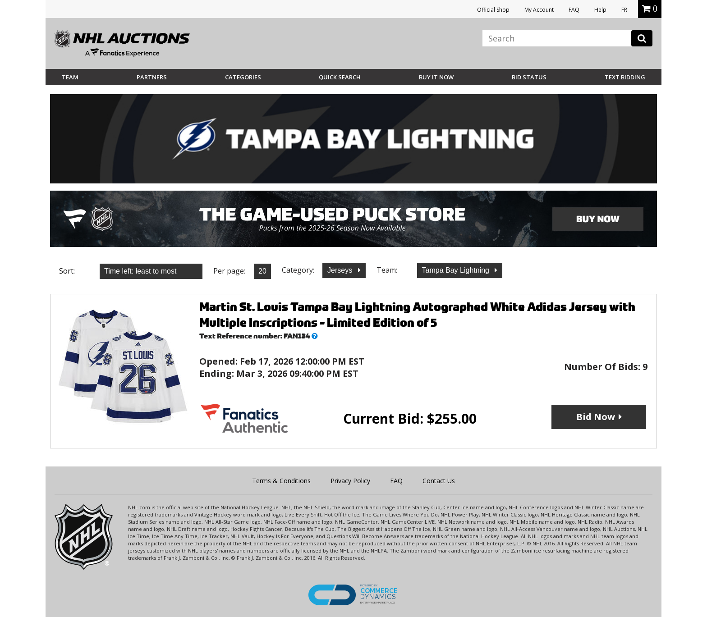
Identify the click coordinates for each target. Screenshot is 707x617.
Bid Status (529, 77)
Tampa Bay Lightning (456, 270)
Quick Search (340, 77)
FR (624, 10)
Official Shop (493, 10)
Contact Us (438, 480)
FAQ (574, 10)
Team (70, 77)
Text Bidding (625, 77)
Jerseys (340, 270)
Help (600, 10)
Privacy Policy (350, 480)
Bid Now (595, 417)
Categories (243, 77)
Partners (152, 77)
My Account (539, 10)
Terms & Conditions (281, 480)
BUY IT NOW (436, 77)
